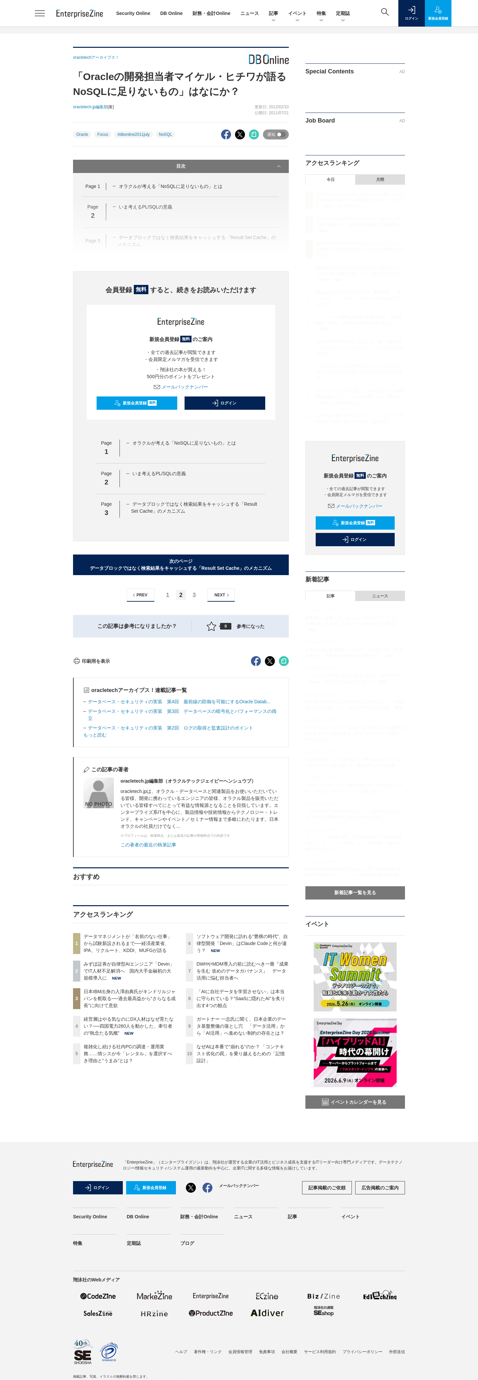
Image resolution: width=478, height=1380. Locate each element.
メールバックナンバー (181, 386)
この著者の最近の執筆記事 (148, 964)
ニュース (249, 13)
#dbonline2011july (134, 134)
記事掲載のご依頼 (327, 1262)
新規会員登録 (135, 403)
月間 (380, 179)
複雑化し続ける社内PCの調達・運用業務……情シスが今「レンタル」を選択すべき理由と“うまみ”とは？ (128, 1173)
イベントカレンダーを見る (354, 1102)
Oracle (82, 134)
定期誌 (343, 14)
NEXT (222, 595)
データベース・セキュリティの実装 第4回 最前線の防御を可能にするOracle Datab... (179, 821)
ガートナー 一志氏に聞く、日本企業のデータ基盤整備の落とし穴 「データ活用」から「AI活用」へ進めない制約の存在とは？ (241, 1145)
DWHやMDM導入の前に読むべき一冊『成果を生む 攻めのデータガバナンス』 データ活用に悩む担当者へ (242, 1090)
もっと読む (95, 854)
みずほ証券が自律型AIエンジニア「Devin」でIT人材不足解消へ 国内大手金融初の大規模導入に (129, 1090)
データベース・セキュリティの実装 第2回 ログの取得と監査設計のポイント (170, 847)
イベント (297, 14)
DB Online (171, 13)
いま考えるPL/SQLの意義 (159, 473)
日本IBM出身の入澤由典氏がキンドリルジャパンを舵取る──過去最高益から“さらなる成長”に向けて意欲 (130, 1118)
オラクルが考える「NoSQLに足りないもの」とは (170, 186)
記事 (273, 14)
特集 (321, 14)
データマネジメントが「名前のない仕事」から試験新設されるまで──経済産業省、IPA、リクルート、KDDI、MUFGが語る (128, 1063)
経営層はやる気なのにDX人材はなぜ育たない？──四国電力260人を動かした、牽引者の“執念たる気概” (129, 1145)
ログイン (224, 403)
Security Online (133, 13)
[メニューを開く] (40, 13)
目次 (229, 166)
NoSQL (165, 134)
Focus (102, 134)
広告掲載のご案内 (380, 1262)
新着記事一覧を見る (355, 892)
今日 (331, 179)
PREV (139, 595)
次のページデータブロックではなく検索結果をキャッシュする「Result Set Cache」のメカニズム (181, 565)
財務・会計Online (211, 13)
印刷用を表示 (91, 780)
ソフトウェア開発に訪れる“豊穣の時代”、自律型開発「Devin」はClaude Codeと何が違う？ (242, 1063)
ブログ (187, 1318)
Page (92, 186)
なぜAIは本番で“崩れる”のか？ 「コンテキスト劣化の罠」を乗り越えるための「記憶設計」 (241, 1173)
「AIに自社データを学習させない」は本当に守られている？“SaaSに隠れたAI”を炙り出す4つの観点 (241, 1118)
